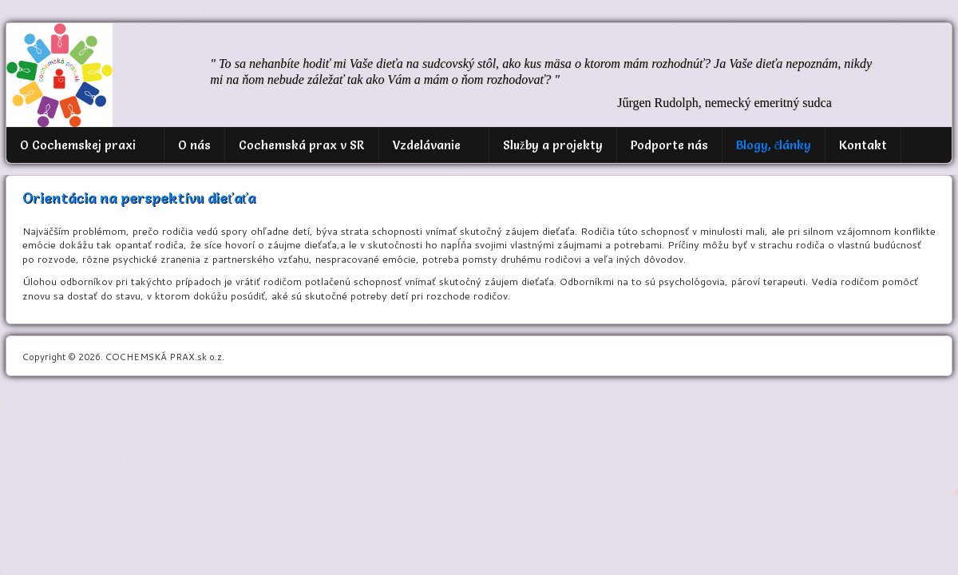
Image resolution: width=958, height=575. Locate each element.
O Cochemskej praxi (78, 145)
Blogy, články (774, 145)
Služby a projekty (553, 145)
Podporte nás (669, 145)
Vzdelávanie (427, 145)
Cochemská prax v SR (302, 145)
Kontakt (863, 145)
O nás (194, 145)
